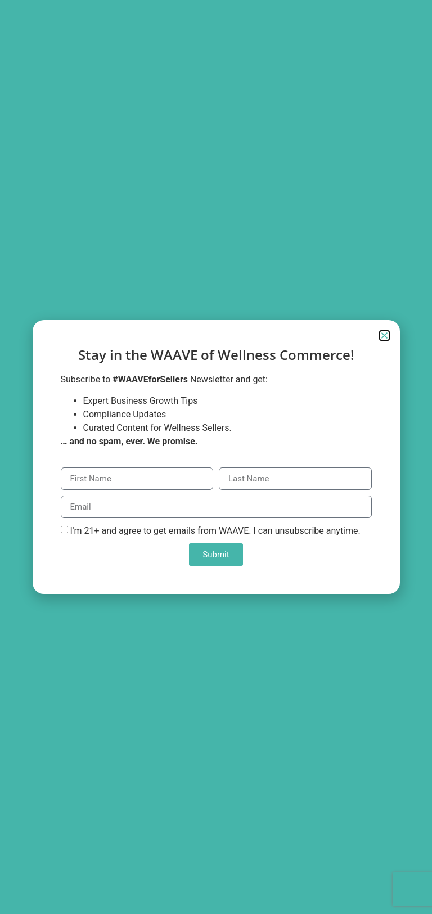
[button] (384, 335)
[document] (216, 457)
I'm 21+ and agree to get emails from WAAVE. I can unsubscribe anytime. (215, 530)
